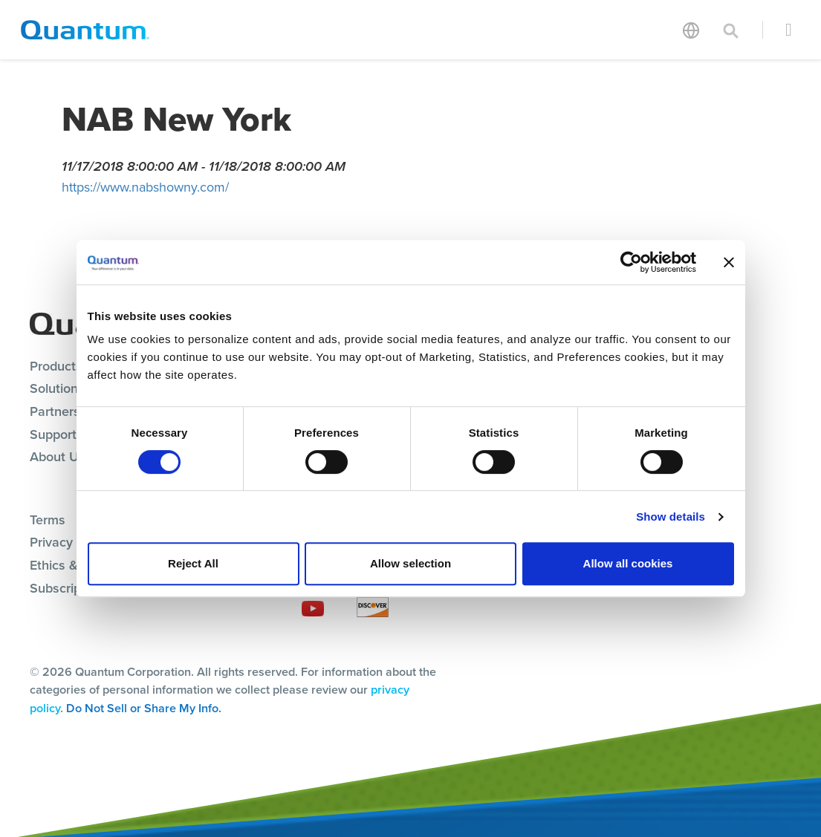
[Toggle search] (731, 30)
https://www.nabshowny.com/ (145, 187)
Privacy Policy (70, 542)
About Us (57, 456)
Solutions (57, 388)
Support (53, 434)
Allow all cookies (628, 563)
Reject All (193, 563)
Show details (670, 516)
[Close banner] (729, 262)
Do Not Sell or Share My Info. (143, 708)
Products (56, 366)
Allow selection (410, 563)
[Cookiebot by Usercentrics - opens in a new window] (631, 262)
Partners (55, 411)
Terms (47, 520)
